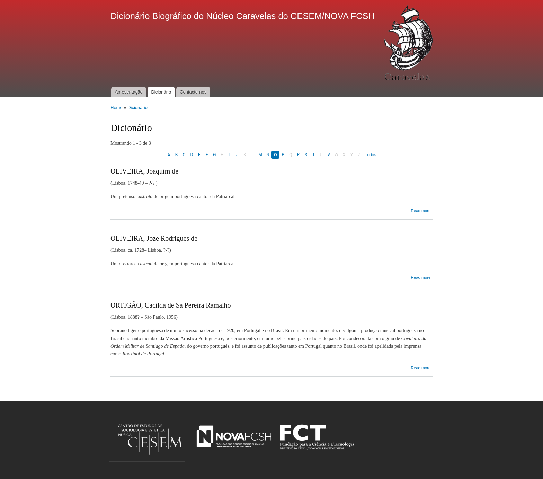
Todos (370, 154)
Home (116, 107)
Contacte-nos (193, 92)
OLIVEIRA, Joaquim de (144, 171)
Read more (420, 211)
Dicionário (161, 92)
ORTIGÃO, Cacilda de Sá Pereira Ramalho (170, 305)
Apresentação (128, 92)
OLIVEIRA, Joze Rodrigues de (153, 238)
